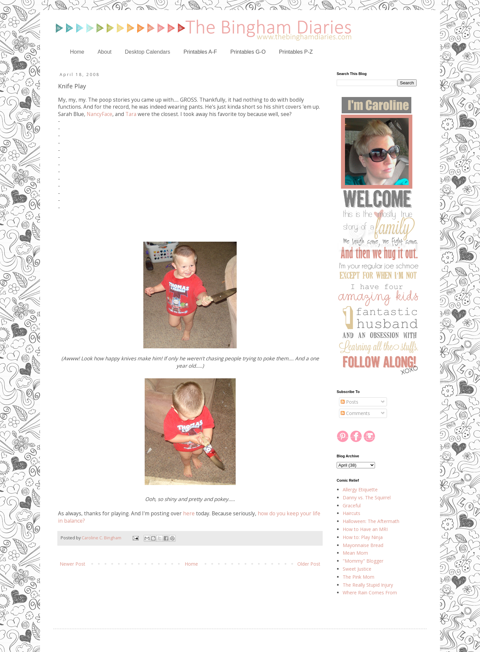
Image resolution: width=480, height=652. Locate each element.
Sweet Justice (357, 569)
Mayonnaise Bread (363, 545)
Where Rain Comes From (370, 592)
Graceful (352, 505)
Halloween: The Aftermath (371, 521)
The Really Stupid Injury (368, 585)
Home (77, 52)
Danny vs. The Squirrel (367, 497)
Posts (349, 402)
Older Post (308, 564)
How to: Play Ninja (363, 537)
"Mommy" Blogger (363, 561)
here (189, 513)
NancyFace (99, 114)
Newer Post (72, 564)
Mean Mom (355, 553)
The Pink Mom (358, 577)
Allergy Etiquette (360, 489)
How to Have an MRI (365, 529)
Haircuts (351, 513)
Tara (130, 114)
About (105, 52)
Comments (355, 413)
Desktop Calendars (147, 52)
